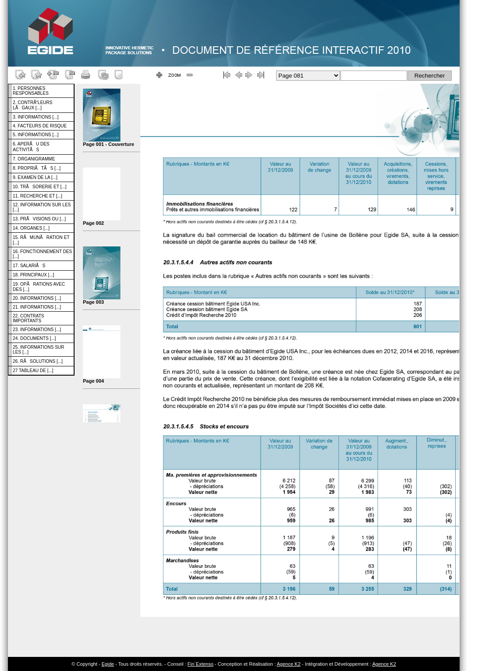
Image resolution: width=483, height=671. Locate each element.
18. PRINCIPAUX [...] (33, 274)
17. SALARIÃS (29, 265)
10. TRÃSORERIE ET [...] (40, 186)
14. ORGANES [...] (31, 228)
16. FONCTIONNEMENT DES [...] (42, 254)
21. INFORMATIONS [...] (37, 307)
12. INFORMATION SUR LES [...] (42, 207)
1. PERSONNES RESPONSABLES (31, 91)
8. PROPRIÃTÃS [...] (36, 168)
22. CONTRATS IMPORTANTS (28, 318)
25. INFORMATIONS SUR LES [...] (38, 349)
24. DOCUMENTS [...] (34, 338)
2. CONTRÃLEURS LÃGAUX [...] (32, 105)
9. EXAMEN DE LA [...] (35, 177)
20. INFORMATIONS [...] (37, 298)
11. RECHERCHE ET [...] (37, 196)
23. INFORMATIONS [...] (37, 329)
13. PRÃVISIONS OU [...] (39, 218)
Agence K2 (288, 664)
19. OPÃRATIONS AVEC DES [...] (39, 287)
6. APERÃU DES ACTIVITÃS (31, 147)
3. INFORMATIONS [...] (36, 117)
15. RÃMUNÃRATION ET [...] (41, 240)
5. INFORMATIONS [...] (36, 134)
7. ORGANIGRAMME (34, 159)
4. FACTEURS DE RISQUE (40, 125)
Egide (107, 664)
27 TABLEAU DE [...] (33, 370)
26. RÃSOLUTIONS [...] (38, 361)
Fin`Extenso (200, 664)
